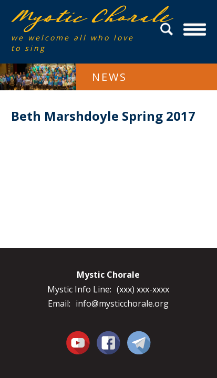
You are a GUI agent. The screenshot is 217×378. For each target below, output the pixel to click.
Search (168, 29)
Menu (195, 29)
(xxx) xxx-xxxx (143, 289)
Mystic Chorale (71, 16)
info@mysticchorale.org (122, 303)
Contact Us (139, 342)
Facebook (108, 336)
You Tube (77, 342)
